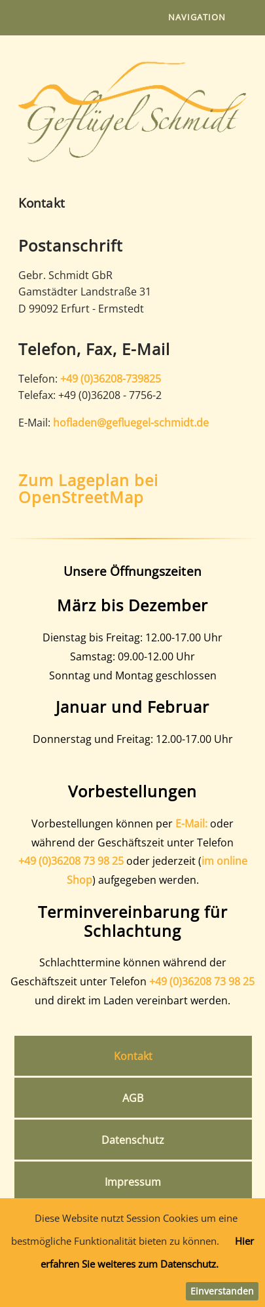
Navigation (197, 17)
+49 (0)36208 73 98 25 (71, 861)
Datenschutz (132, 1140)
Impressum (133, 1182)
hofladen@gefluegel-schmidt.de (131, 422)
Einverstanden (222, 1291)
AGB (132, 1098)
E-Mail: (191, 823)
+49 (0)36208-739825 (110, 378)
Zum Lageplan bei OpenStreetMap (88, 488)
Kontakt (133, 1056)
